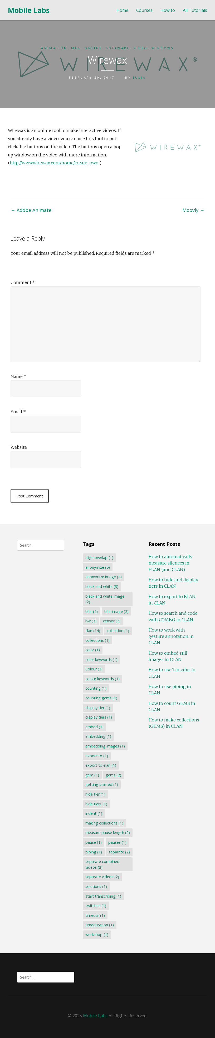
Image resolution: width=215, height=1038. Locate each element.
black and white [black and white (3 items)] (101, 586)
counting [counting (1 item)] (95, 688)
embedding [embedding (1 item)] (98, 736)
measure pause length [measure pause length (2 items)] (107, 832)
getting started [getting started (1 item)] (101, 784)
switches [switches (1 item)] (95, 905)
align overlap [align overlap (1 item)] (99, 557)
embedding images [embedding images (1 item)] (105, 746)
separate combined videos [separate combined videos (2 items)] (102, 864)
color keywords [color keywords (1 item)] (101, 659)
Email (18, 411)
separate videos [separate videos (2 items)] (102, 876)
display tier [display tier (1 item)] (97, 707)
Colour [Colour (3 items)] (93, 668)
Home (122, 10)
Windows (163, 48)
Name (18, 376)
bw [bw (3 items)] (90, 620)
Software (118, 48)
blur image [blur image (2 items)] (116, 611)
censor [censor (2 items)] (111, 620)
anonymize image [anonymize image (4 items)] (103, 576)
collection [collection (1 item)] (118, 630)
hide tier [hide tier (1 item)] (95, 794)
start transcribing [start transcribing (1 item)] (103, 896)
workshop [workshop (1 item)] (96, 934)
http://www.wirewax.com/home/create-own (54, 162)
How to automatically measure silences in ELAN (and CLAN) (170, 563)
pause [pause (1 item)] (93, 842)
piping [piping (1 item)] (93, 851)
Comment (23, 282)
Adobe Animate (31, 210)
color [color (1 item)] (92, 649)
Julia (139, 77)
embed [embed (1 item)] (94, 726)
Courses (144, 10)
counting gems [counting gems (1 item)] (101, 697)
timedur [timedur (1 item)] (95, 915)
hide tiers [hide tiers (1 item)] (96, 803)
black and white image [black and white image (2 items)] (104, 599)
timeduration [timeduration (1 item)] (99, 924)
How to (167, 10)
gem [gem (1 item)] (92, 774)
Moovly (193, 210)
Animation (54, 48)
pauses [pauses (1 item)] (117, 842)
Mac (76, 48)
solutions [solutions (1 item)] (96, 886)
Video (141, 48)
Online (93, 48)
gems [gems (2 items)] (113, 774)
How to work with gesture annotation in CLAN (171, 636)
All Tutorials (195, 10)
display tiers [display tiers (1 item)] (98, 717)
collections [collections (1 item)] (97, 640)
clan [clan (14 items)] (92, 630)
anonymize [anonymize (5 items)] (97, 567)
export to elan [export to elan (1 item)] (100, 765)
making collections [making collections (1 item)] (104, 823)
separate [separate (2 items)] (119, 851)
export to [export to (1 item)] (96, 755)
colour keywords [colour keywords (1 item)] (102, 678)
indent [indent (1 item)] (93, 813)
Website (19, 447)
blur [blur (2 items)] (91, 611)
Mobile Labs (29, 10)
